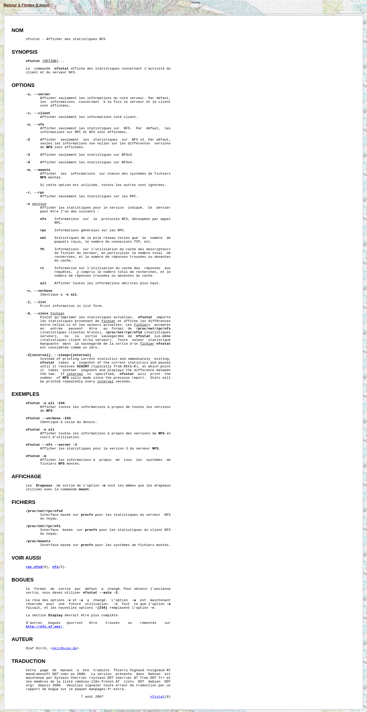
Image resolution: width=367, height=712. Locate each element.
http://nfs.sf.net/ (44, 627)
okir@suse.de (64, 648)
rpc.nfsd (34, 567)
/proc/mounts (38, 541)
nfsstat (157, 697)
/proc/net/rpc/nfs (153, 329)
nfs (55, 567)
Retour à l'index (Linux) (27, 5)
